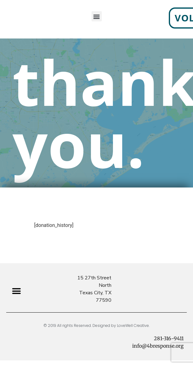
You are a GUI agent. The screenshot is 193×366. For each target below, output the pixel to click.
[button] (16, 291)
